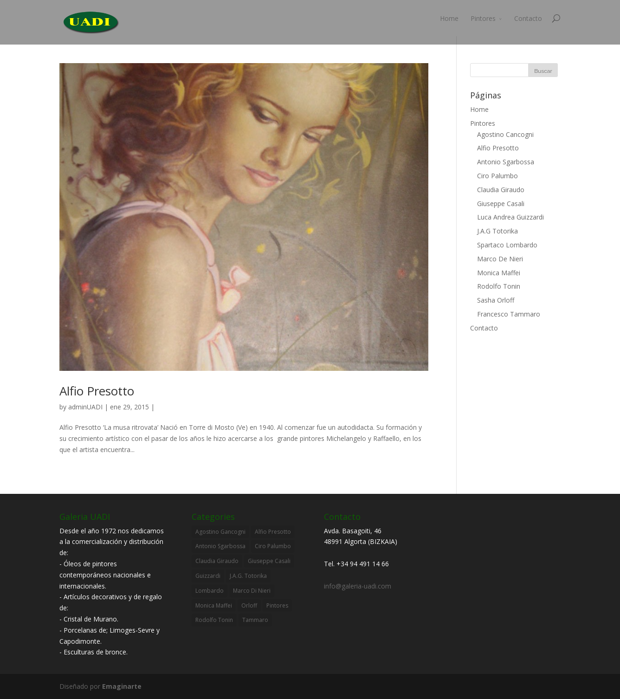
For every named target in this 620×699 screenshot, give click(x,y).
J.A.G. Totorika (248, 576)
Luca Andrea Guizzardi (510, 217)
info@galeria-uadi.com (357, 586)
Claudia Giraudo (500, 189)
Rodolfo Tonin (498, 286)
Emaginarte (122, 686)
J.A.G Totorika (497, 231)
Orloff (249, 605)
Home (449, 18)
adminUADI (85, 406)
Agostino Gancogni (220, 532)
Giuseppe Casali (500, 203)
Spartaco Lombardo (507, 244)
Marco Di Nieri (252, 591)
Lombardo (209, 591)
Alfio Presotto (96, 390)
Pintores (483, 18)
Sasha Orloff (495, 300)
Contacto (528, 18)
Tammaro (255, 620)
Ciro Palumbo (497, 175)
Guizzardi (207, 576)
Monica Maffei (498, 272)
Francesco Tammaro (508, 314)
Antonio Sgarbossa (505, 161)
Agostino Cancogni (505, 134)
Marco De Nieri (500, 258)
